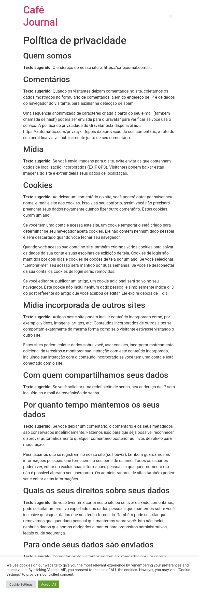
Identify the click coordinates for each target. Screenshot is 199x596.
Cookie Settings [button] (21, 584)
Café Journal (40, 16)
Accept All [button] (48, 584)
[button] (170, 16)
